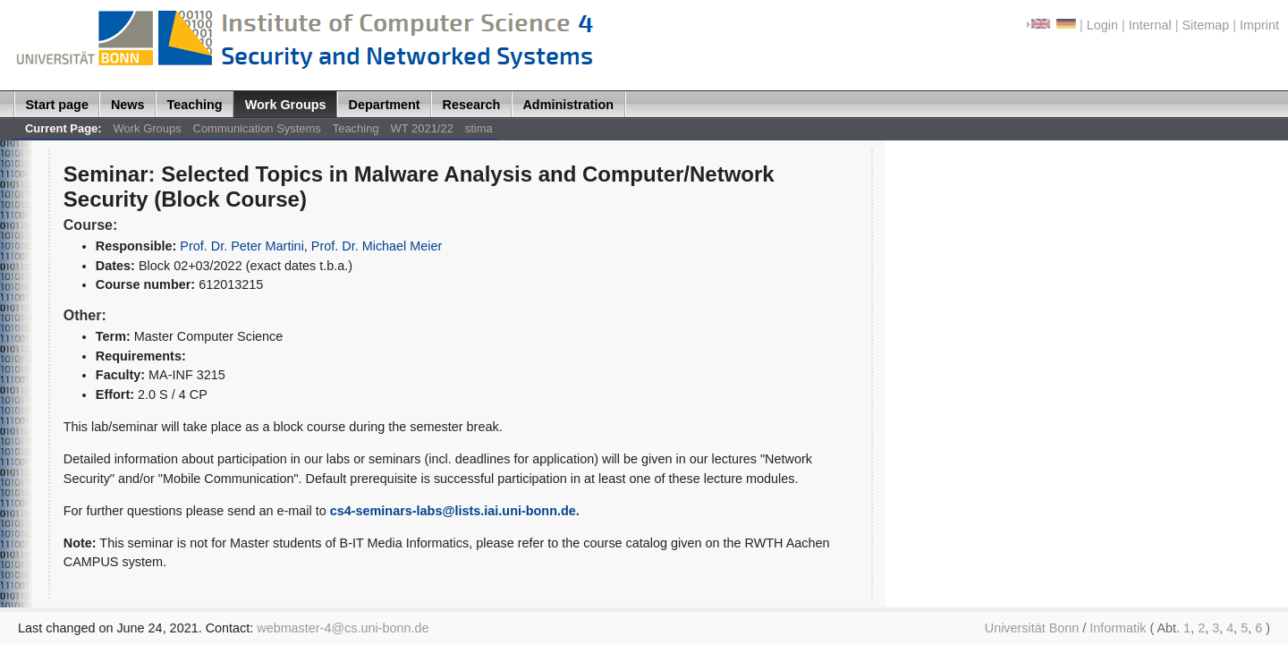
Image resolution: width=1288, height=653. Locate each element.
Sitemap (1205, 25)
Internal (1150, 25)
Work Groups (285, 105)
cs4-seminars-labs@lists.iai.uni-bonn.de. (455, 511)
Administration (568, 105)
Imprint (1259, 25)
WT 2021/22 (422, 128)
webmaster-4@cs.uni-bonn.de (342, 628)
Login (1102, 25)
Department (384, 105)
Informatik (1117, 628)
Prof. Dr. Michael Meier (377, 246)
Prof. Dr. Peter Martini (242, 246)
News (128, 105)
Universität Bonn (1032, 628)
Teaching (195, 105)
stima (479, 128)
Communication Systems (257, 128)
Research (472, 105)
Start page (57, 105)
